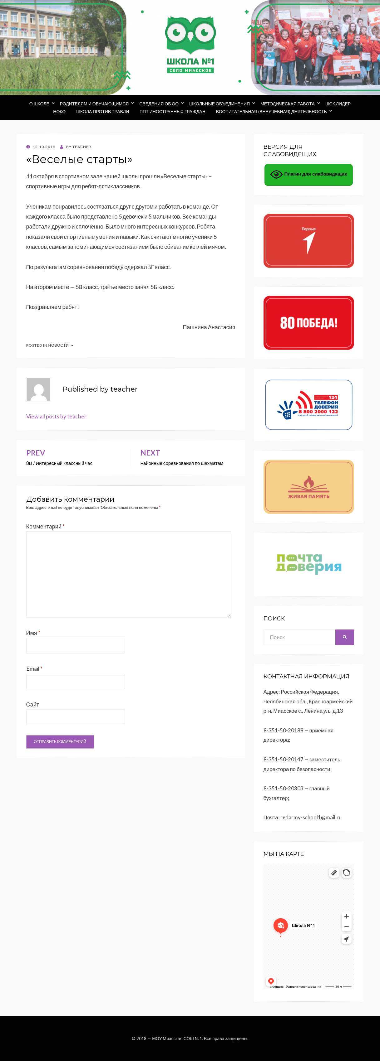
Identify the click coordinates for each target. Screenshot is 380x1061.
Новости (58, 345)
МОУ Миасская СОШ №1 (177, 1038)
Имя (33, 632)
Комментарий (45, 526)
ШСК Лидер (338, 103)
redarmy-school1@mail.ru (311, 817)
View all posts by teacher (56, 416)
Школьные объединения (219, 103)
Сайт (32, 704)
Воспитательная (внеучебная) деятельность (271, 111)
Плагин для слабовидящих (308, 174)
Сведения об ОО (159, 103)
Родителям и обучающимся (94, 103)
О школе (39, 103)
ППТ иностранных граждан (172, 111)
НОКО (59, 111)
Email (34, 668)
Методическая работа (287, 103)
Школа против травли (102, 111)
